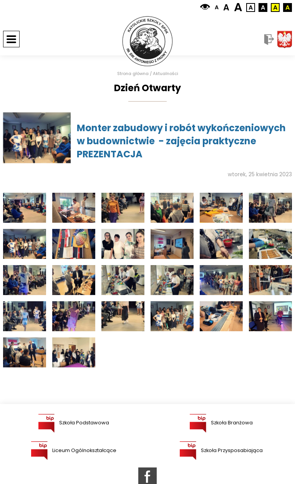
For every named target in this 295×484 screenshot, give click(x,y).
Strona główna (133, 74)
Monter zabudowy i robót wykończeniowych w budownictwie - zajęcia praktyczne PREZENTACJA (181, 141)
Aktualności (165, 74)
